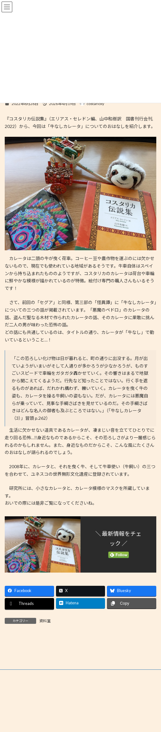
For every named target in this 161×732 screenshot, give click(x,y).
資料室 (45, 620)
